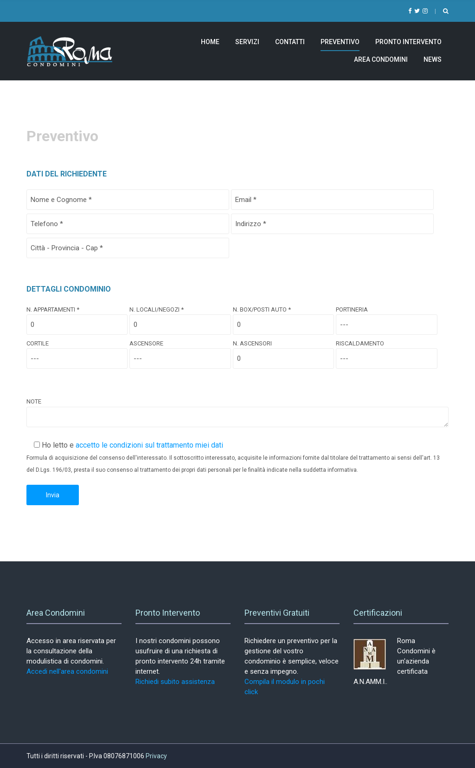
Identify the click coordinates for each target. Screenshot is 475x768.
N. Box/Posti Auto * (283, 317)
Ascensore (180, 351)
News (433, 59)
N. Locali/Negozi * (180, 317)
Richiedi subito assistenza (175, 681)
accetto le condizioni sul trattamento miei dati (149, 445)
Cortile (77, 351)
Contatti (290, 42)
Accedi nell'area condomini (67, 671)
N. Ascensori (283, 351)
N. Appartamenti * (77, 317)
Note (237, 413)
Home (210, 42)
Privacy (156, 756)
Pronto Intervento (408, 42)
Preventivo (340, 42)
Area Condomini (381, 59)
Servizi (247, 42)
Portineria (386, 317)
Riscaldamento (386, 351)
